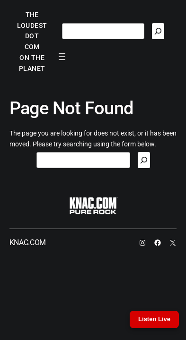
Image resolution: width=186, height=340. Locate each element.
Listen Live (154, 319)
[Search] (158, 31)
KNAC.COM (27, 242)
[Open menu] (62, 56)
